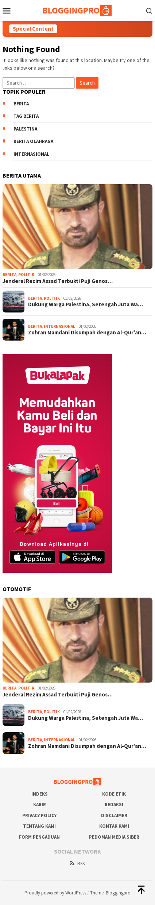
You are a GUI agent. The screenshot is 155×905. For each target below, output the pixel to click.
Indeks (39, 794)
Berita (21, 104)
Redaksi (114, 804)
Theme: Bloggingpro (110, 893)
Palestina (25, 129)
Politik (26, 274)
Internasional (31, 154)
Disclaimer (114, 815)
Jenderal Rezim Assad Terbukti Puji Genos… (58, 281)
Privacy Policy (39, 815)
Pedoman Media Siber (114, 837)
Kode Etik (114, 794)
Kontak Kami (114, 826)
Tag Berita (26, 116)
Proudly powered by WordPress (55, 893)
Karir (39, 804)
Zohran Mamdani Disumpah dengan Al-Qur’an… (87, 332)
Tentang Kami (39, 826)
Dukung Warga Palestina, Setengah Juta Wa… (85, 304)
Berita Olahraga (33, 141)
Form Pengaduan (39, 837)
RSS (77, 864)
